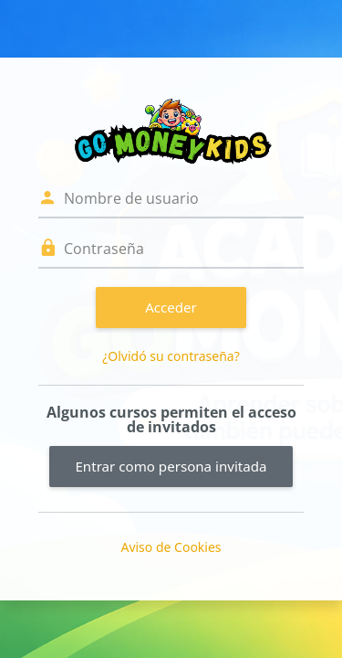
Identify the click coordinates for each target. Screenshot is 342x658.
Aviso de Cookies (170, 547)
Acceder (171, 307)
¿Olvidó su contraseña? (171, 356)
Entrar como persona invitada (170, 466)
